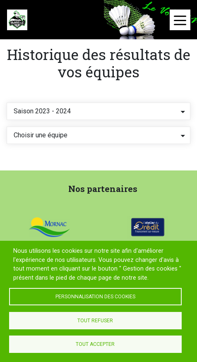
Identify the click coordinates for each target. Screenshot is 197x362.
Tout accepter (95, 344)
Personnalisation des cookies (95, 297)
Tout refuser (95, 321)
